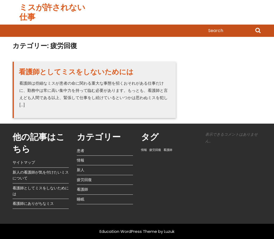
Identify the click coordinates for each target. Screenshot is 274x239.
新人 (80, 170)
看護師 (82, 189)
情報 (80, 160)
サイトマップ (24, 162)
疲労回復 (84, 179)
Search (258, 31)
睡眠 (80, 199)
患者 (80, 150)
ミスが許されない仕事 (52, 12)
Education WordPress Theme (128, 231)
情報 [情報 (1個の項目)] (144, 150)
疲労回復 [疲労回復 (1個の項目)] (155, 150)
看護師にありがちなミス (33, 203)
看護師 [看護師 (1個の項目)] (167, 150)
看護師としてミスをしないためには (76, 72)
